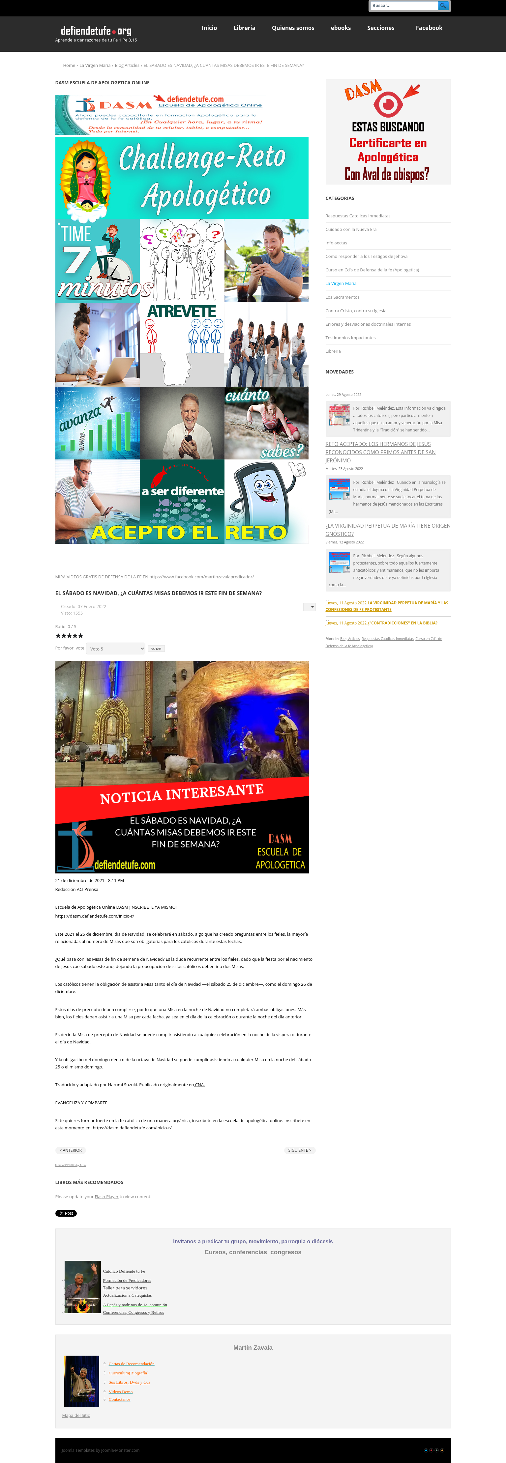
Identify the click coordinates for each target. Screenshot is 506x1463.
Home (69, 65)
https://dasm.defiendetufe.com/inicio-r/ (94, 916)
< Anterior (71, 1150)
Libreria (333, 351)
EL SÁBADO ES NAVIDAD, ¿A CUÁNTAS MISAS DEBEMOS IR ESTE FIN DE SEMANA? (158, 593)
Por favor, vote (70, 648)
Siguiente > (300, 1150)
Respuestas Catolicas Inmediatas (358, 216)
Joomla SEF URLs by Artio (70, 1165)
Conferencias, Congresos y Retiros (133, 1312)
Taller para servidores (125, 1288)
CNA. (199, 1085)
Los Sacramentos (343, 297)
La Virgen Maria (94, 65)
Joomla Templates (78, 1450)
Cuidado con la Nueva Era (351, 229)
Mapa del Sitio (76, 1415)
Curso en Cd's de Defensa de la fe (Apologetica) (372, 270)
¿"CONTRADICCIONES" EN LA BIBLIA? (402, 622)
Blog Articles (127, 65)
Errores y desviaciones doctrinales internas (368, 324)
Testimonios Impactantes (351, 338)
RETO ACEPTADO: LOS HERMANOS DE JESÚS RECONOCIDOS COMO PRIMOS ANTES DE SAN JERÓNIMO (381, 452)
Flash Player (106, 1197)
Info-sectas (336, 243)
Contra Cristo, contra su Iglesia (356, 311)
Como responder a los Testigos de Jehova (367, 256)
